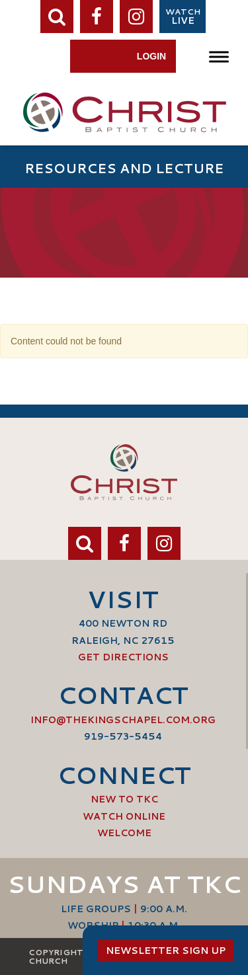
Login (151, 56)
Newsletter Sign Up (166, 950)
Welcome (124, 832)
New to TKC (124, 799)
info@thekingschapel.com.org (123, 719)
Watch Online (124, 816)
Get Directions (123, 657)
